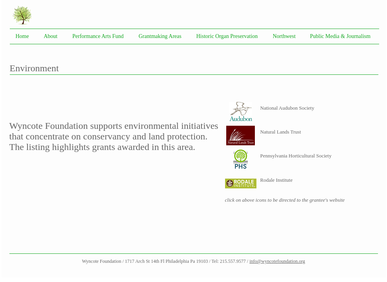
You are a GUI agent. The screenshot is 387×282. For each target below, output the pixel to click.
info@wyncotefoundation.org (277, 261)
